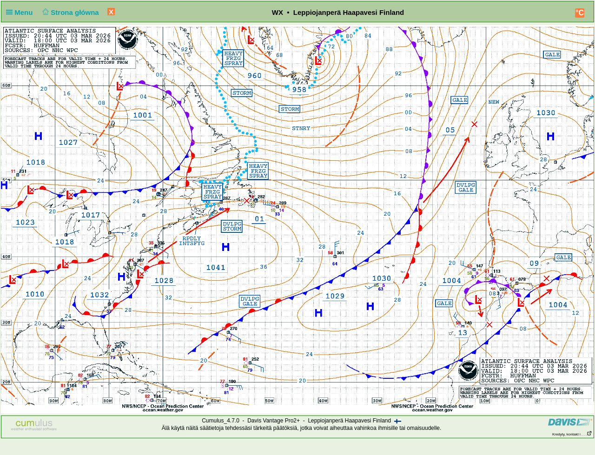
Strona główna (70, 12)
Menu (21, 12)
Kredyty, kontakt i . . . (572, 434)
